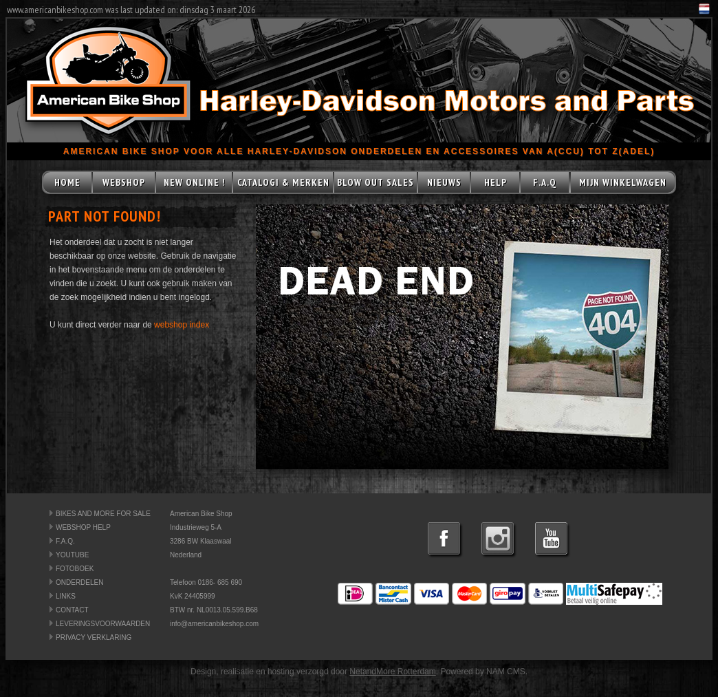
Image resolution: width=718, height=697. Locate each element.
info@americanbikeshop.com (214, 624)
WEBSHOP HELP (83, 527)
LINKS (66, 596)
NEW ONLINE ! (194, 182)
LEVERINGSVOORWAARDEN (103, 624)
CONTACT (72, 610)
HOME (67, 182)
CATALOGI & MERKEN (283, 182)
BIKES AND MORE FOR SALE (103, 513)
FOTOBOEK (75, 568)
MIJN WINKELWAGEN (622, 182)
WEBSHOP (123, 182)
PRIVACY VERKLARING (93, 637)
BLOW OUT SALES (375, 182)
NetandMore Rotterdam (392, 671)
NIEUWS (444, 182)
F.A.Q (544, 182)
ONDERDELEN (79, 582)
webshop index (181, 325)
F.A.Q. (65, 541)
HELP (495, 182)
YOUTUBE (72, 555)
